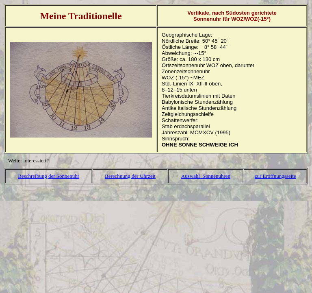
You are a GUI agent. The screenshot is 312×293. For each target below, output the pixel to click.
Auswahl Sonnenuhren (205, 176)
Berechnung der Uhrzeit (130, 176)
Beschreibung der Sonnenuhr (48, 176)
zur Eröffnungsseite (275, 176)
